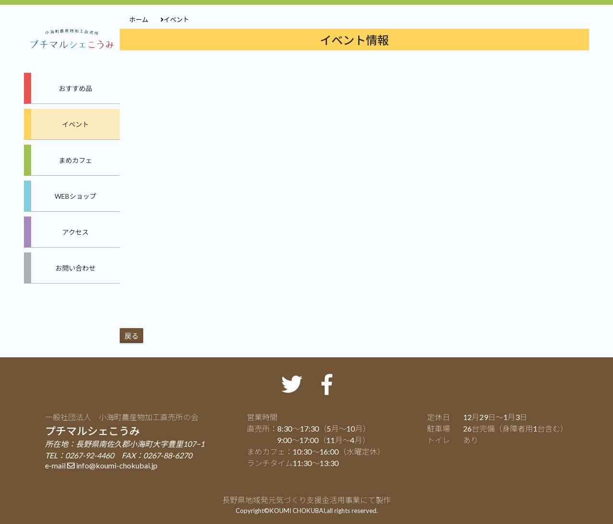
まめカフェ (75, 160)
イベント (75, 124)
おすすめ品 (75, 88)
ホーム (138, 19)
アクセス (75, 232)
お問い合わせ (76, 268)
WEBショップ (75, 196)
